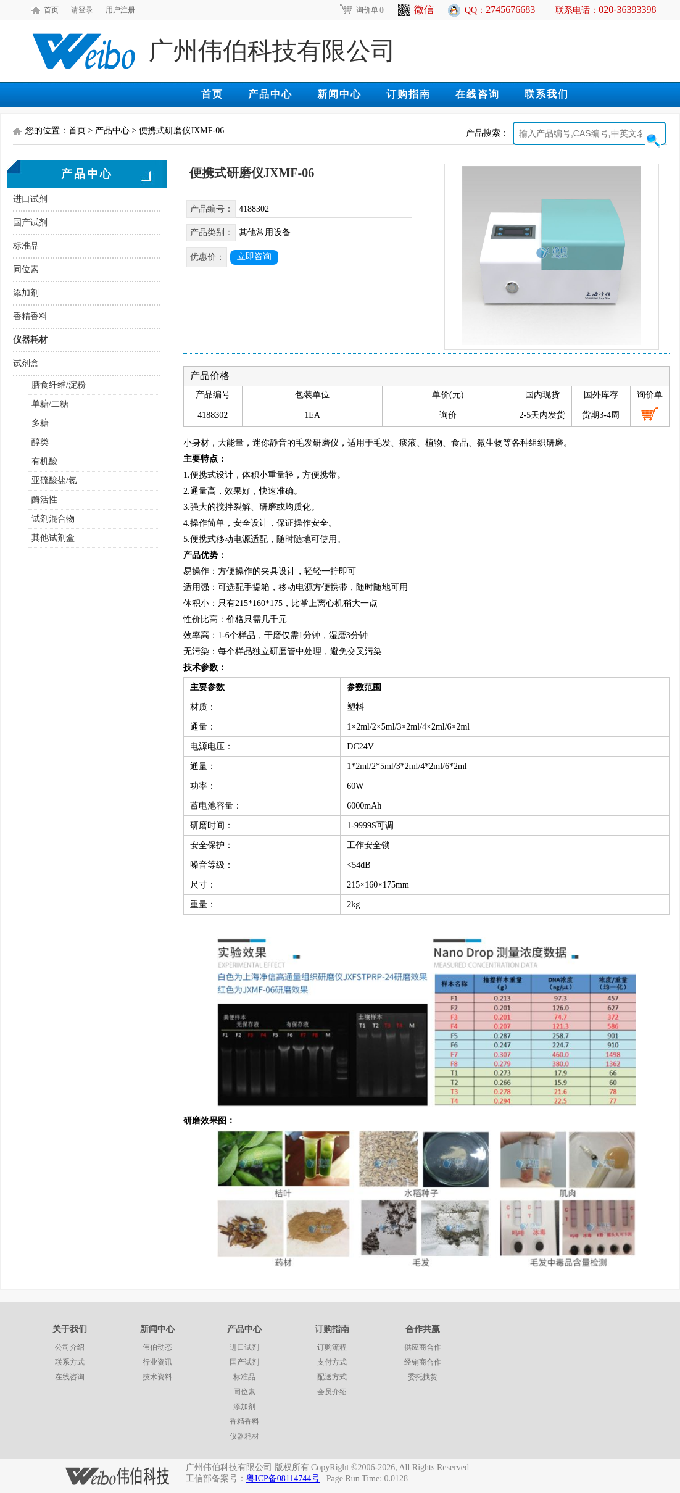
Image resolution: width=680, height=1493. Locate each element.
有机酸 (44, 461)
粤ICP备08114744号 (283, 1478)
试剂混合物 (53, 518)
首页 (51, 10)
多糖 (40, 423)
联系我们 (547, 94)
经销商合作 (422, 1362)
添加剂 (26, 292)
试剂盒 (26, 363)
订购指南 (408, 94)
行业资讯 (157, 1362)
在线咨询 (477, 94)
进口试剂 (30, 199)
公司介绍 (70, 1347)
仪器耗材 (30, 339)
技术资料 (157, 1377)
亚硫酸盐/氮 (54, 480)
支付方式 (332, 1362)
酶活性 (44, 499)
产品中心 (270, 94)
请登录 (82, 10)
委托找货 (422, 1377)
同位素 (26, 269)
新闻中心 (339, 94)
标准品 (26, 246)
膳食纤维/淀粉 (58, 384)
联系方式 (70, 1362)
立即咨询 (254, 256)
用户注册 (120, 10)
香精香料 (30, 316)
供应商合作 (422, 1347)
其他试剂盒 (53, 538)
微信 (416, 10)
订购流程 (332, 1347)
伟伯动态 (157, 1347)
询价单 (361, 10)
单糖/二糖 (49, 404)
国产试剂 (30, 222)
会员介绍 (332, 1391)
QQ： (500, 9)
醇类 (40, 442)
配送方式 (332, 1377)
